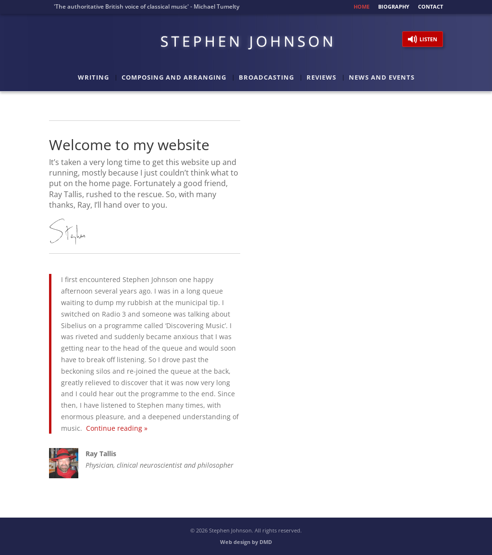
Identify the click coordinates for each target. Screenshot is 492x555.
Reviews (321, 78)
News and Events (382, 78)
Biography (393, 7)
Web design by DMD (246, 541)
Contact (430, 7)
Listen (428, 39)
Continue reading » (117, 428)
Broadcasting (266, 78)
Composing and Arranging (174, 78)
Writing (93, 78)
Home (361, 7)
